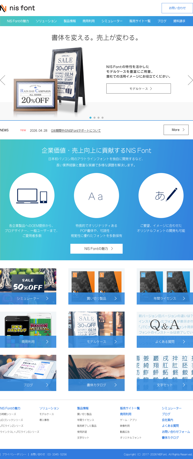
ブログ (35, 385)
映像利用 (125, 426)
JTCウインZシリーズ (11, 426)
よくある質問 (170, 341)
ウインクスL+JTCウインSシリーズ (19, 432)
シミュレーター (32, 298)
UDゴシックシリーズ (11, 420)
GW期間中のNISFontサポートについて (76, 131)
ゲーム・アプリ (128, 420)
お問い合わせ (177, 8)
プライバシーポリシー (14, 454)
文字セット (171, 385)
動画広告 (125, 432)
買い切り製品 (102, 298)
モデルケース (102, 341)
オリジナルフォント (131, 437)
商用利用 (35, 341)
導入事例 (44, 420)
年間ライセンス (169, 298)
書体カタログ (102, 385)
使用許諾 (82, 432)
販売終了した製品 (86, 426)
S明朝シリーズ (8, 414)
